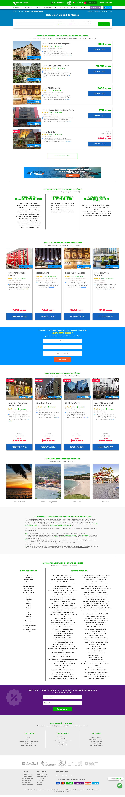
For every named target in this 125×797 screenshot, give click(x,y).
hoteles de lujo (85, 535)
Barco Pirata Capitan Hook (28, 745)
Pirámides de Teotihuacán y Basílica (28, 741)
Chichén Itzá (28, 743)
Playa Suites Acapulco (96, 745)
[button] (51, 7)
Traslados (39, 784)
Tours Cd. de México (27, 778)
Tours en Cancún (26, 780)
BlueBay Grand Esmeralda (96, 739)
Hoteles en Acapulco (27, 784)
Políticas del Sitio (51, 789)
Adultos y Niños (88, 21)
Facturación (71, 789)
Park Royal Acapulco (96, 741)
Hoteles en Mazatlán (27, 776)
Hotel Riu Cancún (62, 742)
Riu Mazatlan (62, 738)
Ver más (69, 55)
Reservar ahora (99, 49)
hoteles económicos (70, 535)
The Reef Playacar (96, 743)
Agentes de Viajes (81, 789)
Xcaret (28, 737)
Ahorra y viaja (66, 791)
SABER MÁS (62, 359)
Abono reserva (95, 789)
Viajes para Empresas (42, 776)
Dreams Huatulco (96, 737)
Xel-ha (28, 739)
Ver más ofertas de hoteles (62, 155)
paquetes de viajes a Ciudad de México (61, 525)
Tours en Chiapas (26, 782)
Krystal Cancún (62, 744)
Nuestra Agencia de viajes (30, 789)
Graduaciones (41, 778)
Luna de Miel (40, 780)
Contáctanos (41, 789)
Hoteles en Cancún (27, 774)
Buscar (103, 24)
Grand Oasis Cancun (62, 736)
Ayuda (88, 789)
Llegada (61, 21)
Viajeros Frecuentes (42, 774)
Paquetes (39, 782)
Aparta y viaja (57, 791)
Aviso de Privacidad (62, 789)
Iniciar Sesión (92, 2)
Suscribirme (62, 709)
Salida (72, 21)
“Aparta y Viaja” (59, 536)
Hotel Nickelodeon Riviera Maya (62, 740)
